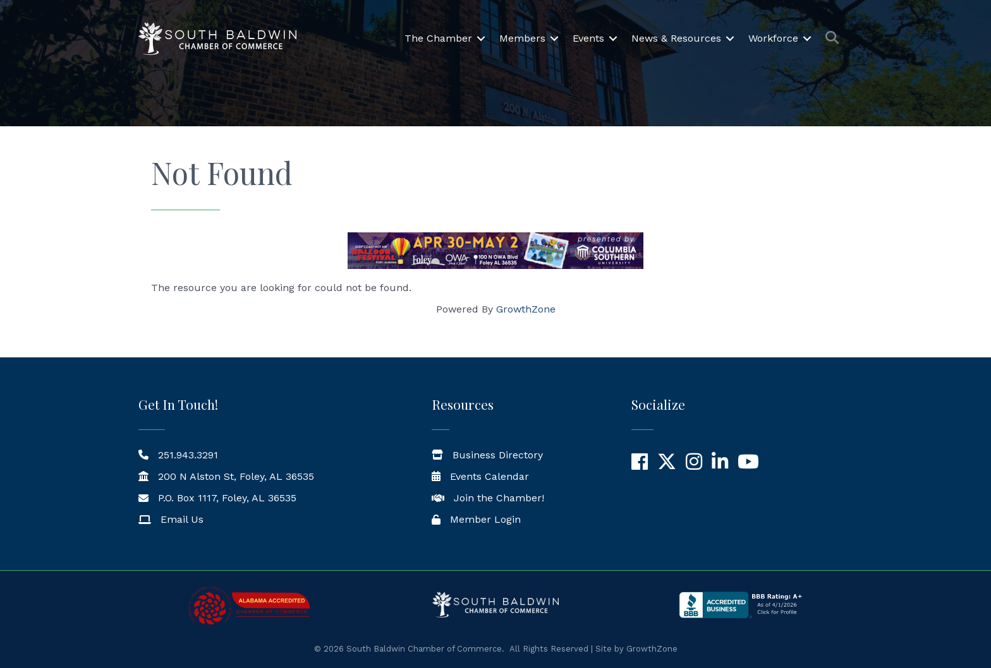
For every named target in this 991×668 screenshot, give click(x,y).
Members (522, 38)
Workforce (773, 38)
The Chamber (438, 38)
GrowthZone (526, 309)
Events (588, 38)
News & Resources (676, 38)
